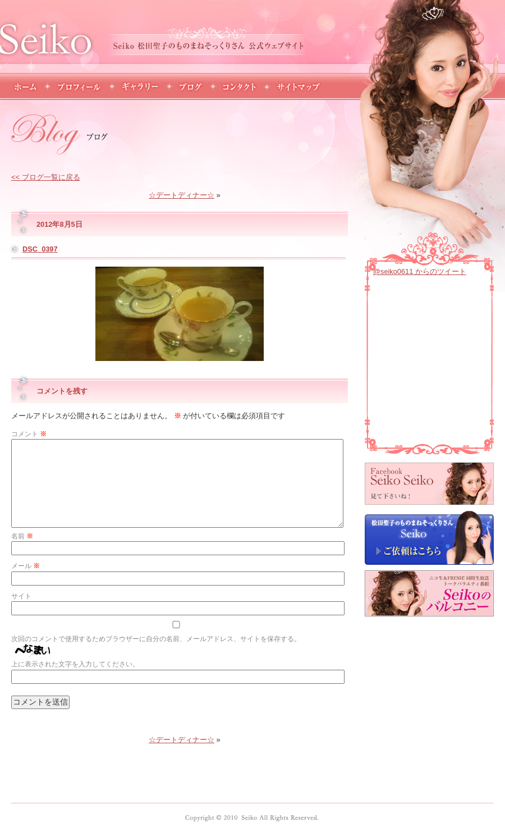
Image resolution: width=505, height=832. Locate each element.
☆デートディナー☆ (181, 195)
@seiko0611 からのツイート (419, 271)
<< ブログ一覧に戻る (45, 177)
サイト (21, 596)
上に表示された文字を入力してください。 (75, 664)
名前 (22, 536)
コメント (29, 434)
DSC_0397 (40, 249)
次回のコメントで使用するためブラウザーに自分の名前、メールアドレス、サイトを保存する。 (156, 639)
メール (25, 566)
